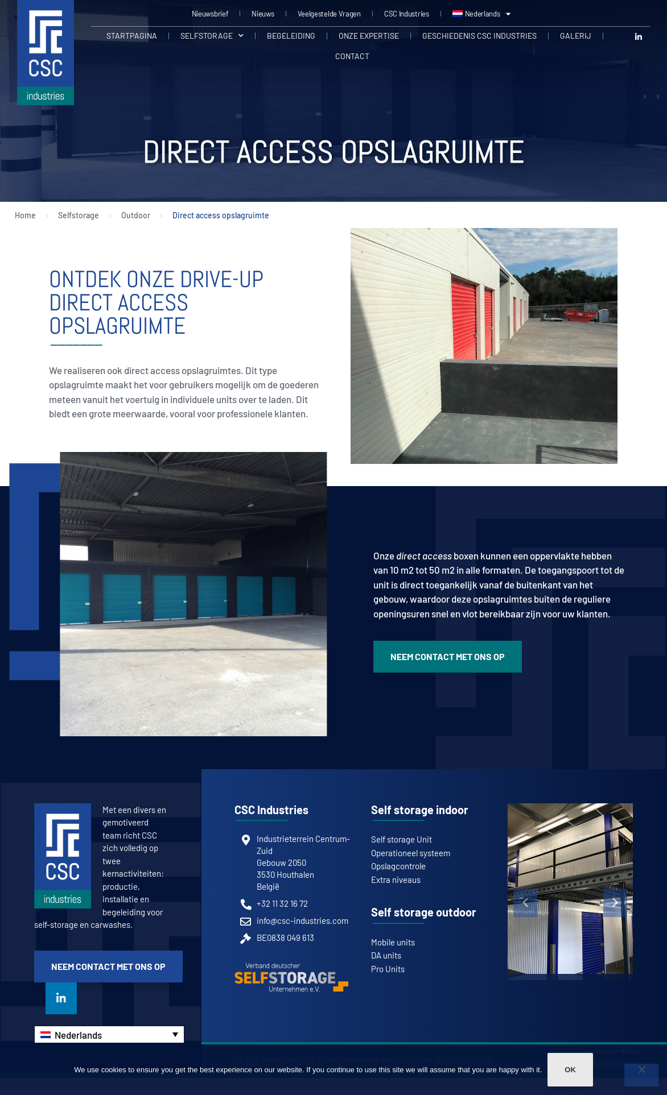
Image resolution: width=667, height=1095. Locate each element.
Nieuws (263, 13)
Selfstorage (212, 35)
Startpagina (131, 35)
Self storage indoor (419, 809)
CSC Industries (406, 13)
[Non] (641, 1075)
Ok (570, 1069)
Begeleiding (291, 35)
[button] (525, 903)
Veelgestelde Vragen (329, 13)
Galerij (575, 35)
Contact (352, 56)
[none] (109, 1034)
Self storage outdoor (423, 912)
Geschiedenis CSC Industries (479, 35)
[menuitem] (481, 14)
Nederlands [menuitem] (78, 1034)
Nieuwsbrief (210, 13)
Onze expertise (369, 35)
